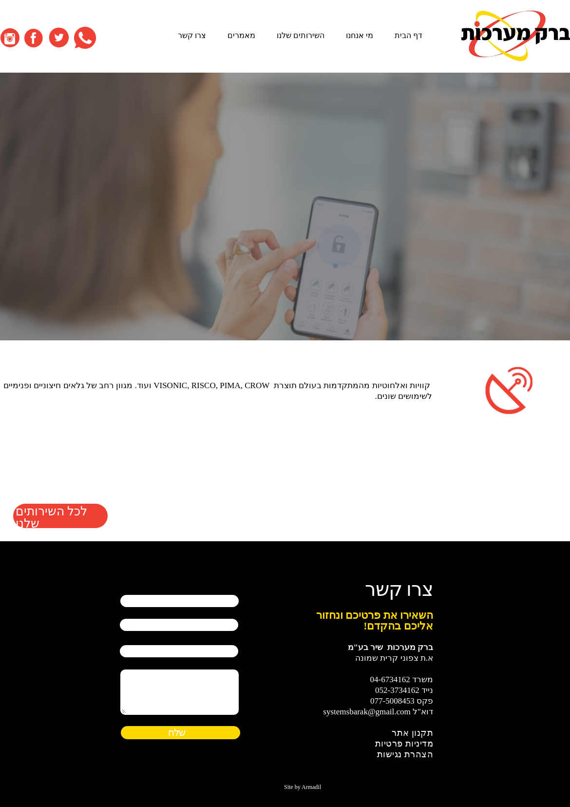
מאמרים (241, 35)
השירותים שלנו (300, 35)
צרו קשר (192, 35)
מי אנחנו (359, 35)
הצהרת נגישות (405, 754)
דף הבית (408, 35)
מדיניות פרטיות (404, 743)
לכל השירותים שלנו (51, 516)
